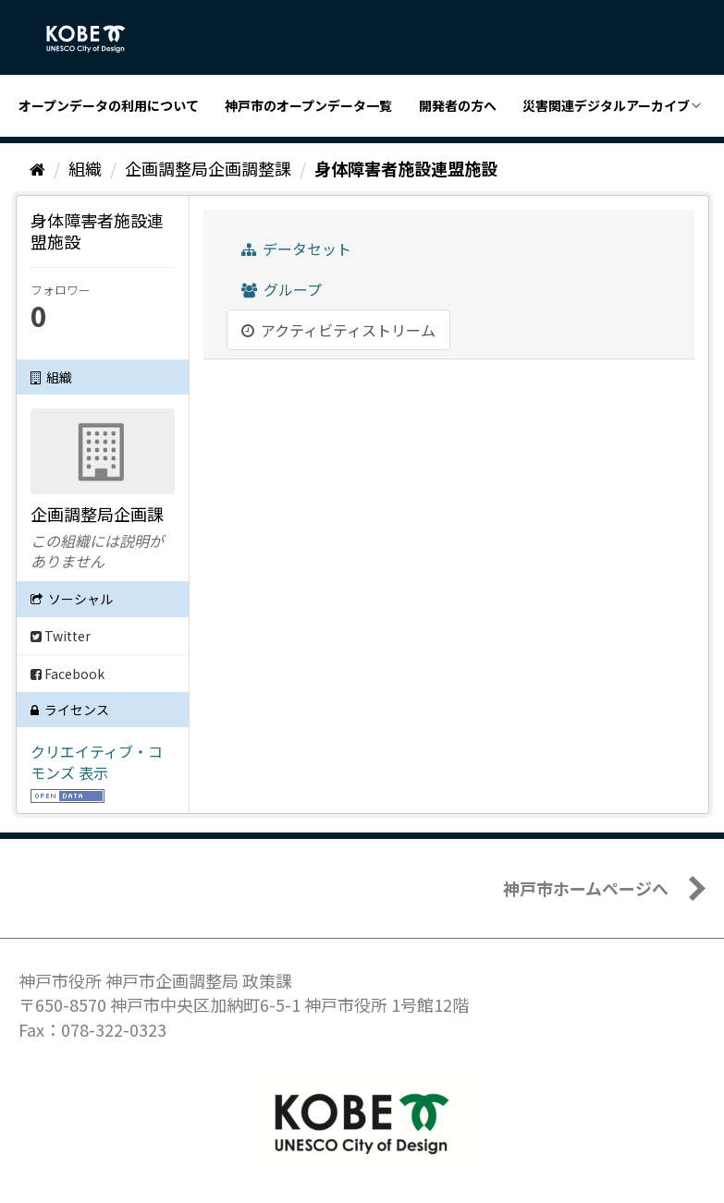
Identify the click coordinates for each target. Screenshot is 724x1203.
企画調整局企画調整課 (208, 168)
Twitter (61, 635)
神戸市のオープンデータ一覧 (308, 105)
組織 (85, 168)
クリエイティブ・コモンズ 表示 (97, 762)
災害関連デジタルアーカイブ (606, 105)
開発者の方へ (458, 105)
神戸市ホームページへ (586, 888)
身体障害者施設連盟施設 (405, 168)
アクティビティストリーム (338, 330)
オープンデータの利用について (108, 105)
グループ (281, 289)
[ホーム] (37, 168)
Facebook (67, 673)
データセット (296, 248)
